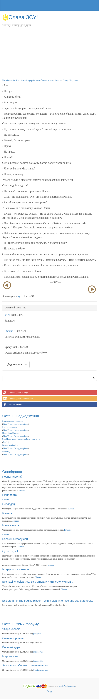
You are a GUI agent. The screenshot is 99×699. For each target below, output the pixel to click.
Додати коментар (17, 364)
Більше (22, 490)
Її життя (7, 513)
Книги (58, 80)
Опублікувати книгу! (15, 392)
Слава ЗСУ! (20, 17)
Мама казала (10, 525)
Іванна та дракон (9, 427)
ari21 (7, 315)
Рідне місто (9, 494)
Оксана (9, 331)
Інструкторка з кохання (12, 421)
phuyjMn (37, 634)
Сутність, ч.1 (10, 551)
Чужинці (6, 451)
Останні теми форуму (20, 624)
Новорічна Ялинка (10, 433)
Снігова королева (13, 638)
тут (19, 296)
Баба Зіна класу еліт (15, 539)
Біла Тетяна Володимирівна (15, 424)
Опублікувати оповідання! (17, 398)
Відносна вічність (10, 445)
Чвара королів (11, 629)
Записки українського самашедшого (25, 665)
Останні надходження (20, 416)
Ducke (6, 442)
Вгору (49, 691)
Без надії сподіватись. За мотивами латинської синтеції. (37, 581)
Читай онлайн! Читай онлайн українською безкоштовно (27, 80)
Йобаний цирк (11, 647)
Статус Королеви (70, 80)
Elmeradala (38, 661)
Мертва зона (10, 656)
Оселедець (9, 504)
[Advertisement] (49, 56)
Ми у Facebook (12, 404)
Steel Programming (67, 686)
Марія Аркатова (40, 670)
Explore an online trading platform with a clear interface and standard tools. (47, 600)
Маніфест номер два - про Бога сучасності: (21, 439)
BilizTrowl (38, 652)
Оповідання (12, 472)
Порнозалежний (12, 476)
